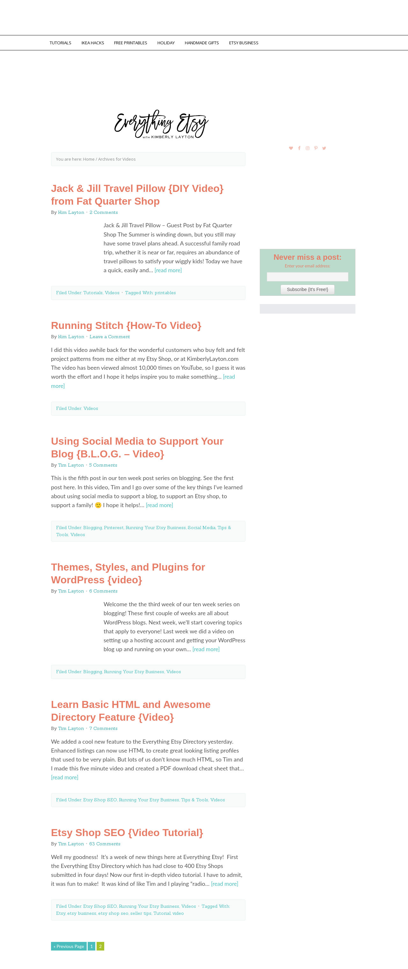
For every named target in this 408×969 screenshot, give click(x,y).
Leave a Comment (110, 335)
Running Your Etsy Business (156, 525)
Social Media (201, 525)
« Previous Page (69, 943)
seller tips (140, 910)
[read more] (169, 268)
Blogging (92, 525)
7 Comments (103, 726)
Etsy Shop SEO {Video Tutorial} (127, 829)
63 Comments (104, 841)
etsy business (81, 910)
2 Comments (104, 211)
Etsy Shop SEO (100, 797)
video (178, 910)
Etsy (60, 910)
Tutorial (162, 910)
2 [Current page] (100, 943)
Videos (112, 291)
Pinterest (114, 525)
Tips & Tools (194, 797)
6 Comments (103, 589)
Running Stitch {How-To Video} (126, 324)
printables (165, 291)
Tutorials (93, 291)
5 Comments (103, 463)
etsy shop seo (113, 910)
